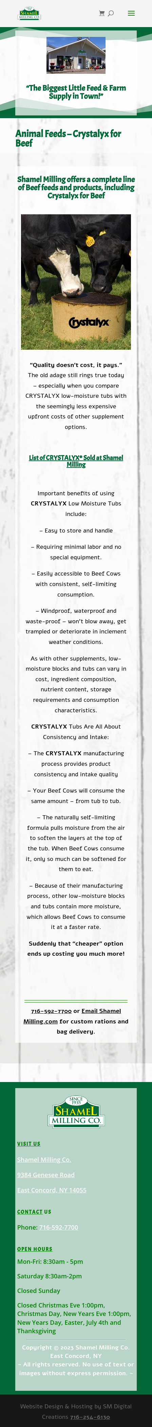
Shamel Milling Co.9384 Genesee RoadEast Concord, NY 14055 (54, 1178)
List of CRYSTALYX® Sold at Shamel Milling (76, 461)
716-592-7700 (51, 1011)
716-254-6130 (90, 1417)
